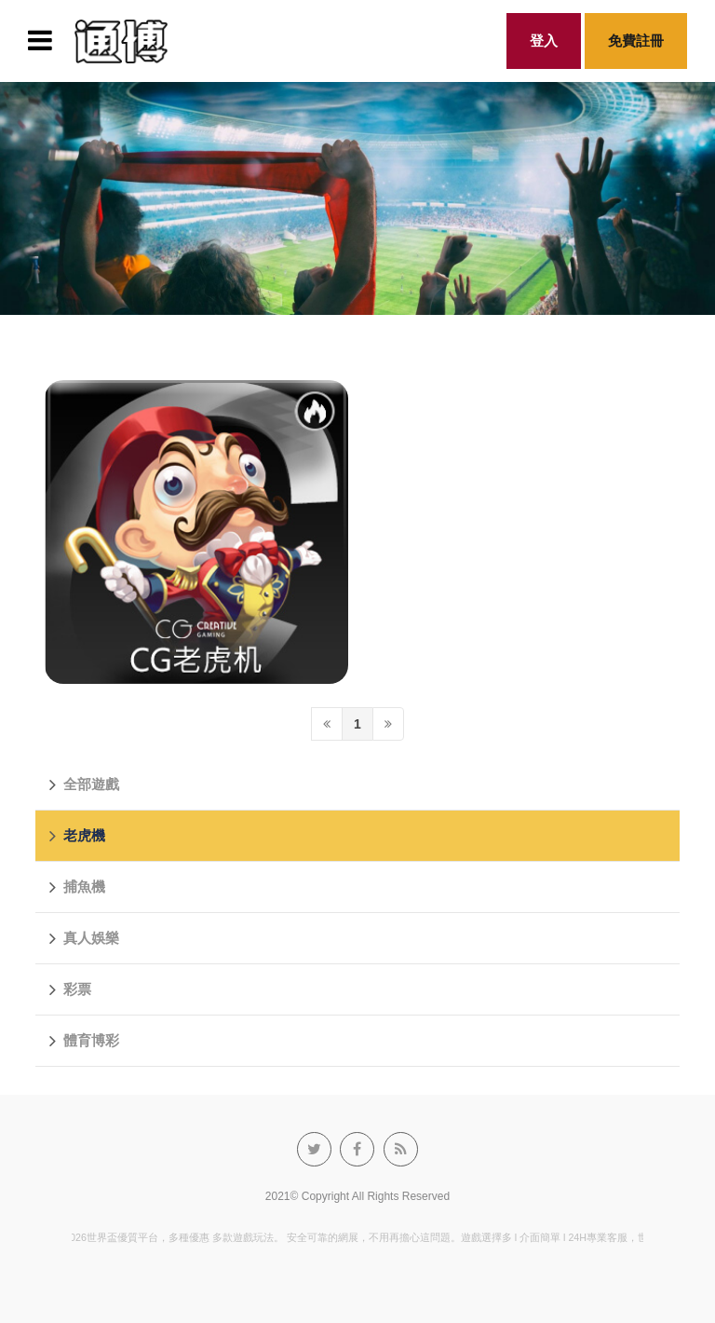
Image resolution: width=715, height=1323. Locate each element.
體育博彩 (84, 1040)
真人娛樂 (84, 938)
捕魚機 (77, 887)
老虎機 (77, 835)
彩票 (70, 989)
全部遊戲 (84, 784)
